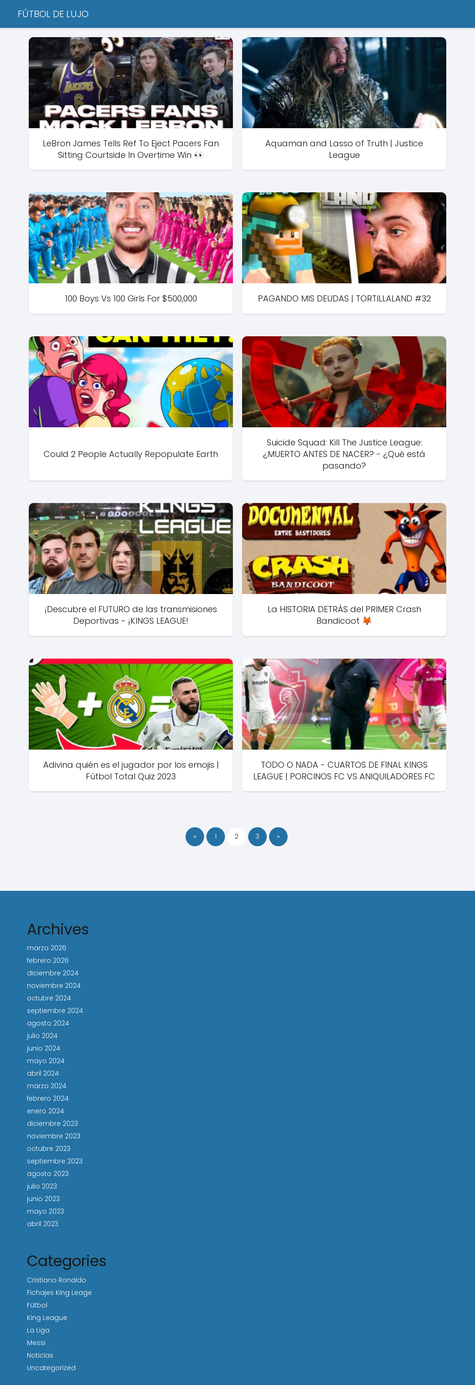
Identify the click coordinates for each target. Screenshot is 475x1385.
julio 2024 (42, 1035)
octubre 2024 (49, 998)
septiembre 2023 (55, 1161)
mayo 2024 (45, 1060)
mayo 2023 (45, 1211)
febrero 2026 (48, 960)
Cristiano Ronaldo (56, 1280)
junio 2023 (43, 1198)
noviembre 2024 (54, 985)
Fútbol (37, 1305)
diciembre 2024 (52, 973)
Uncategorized (51, 1367)
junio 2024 (43, 1048)
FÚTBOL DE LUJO (53, 13)
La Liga (38, 1330)
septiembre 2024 (55, 1010)
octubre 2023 (49, 1148)
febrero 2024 (48, 1098)
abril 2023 (42, 1223)
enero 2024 (45, 1111)
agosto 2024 (48, 1023)
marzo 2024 (46, 1086)
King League (47, 1317)
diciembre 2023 (52, 1123)
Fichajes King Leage (59, 1292)
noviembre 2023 (53, 1136)
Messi (36, 1342)
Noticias (40, 1355)
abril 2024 (43, 1073)
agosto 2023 (48, 1173)
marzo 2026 (46, 948)
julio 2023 (42, 1186)
